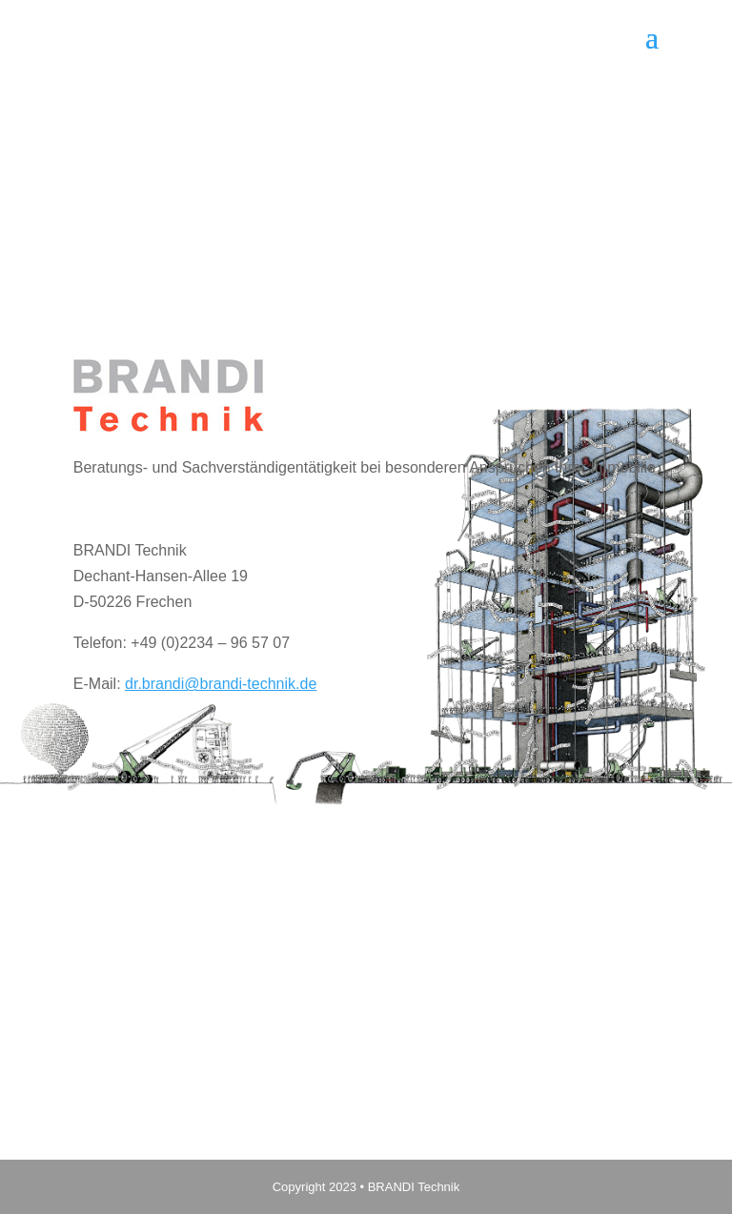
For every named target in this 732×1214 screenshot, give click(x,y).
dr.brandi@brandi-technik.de (220, 684)
